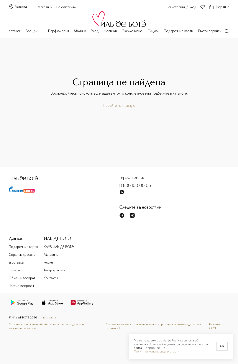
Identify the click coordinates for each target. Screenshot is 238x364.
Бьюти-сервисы (210, 31)
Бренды (32, 31)
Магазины (45, 7)
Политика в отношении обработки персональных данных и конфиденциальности (46, 326)
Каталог (15, 31)
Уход (95, 31)
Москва (18, 7)
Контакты (51, 278)
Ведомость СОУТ (216, 326)
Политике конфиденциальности (156, 351)
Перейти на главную (119, 105)
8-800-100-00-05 (135, 186)
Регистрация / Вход (182, 7)
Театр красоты (55, 270)
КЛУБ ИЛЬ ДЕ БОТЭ (59, 247)
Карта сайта (48, 317)
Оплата (14, 270)
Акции (48, 262)
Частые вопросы (21, 286)
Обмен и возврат (22, 278)
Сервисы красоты (22, 255)
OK (222, 346)
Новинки (110, 31)
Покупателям (66, 7)
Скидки (153, 31)
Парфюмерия (58, 31)
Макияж (80, 31)
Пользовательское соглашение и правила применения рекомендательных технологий (153, 326)
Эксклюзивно (132, 31)
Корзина (219, 7)
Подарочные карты (178, 31)
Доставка (16, 262)
